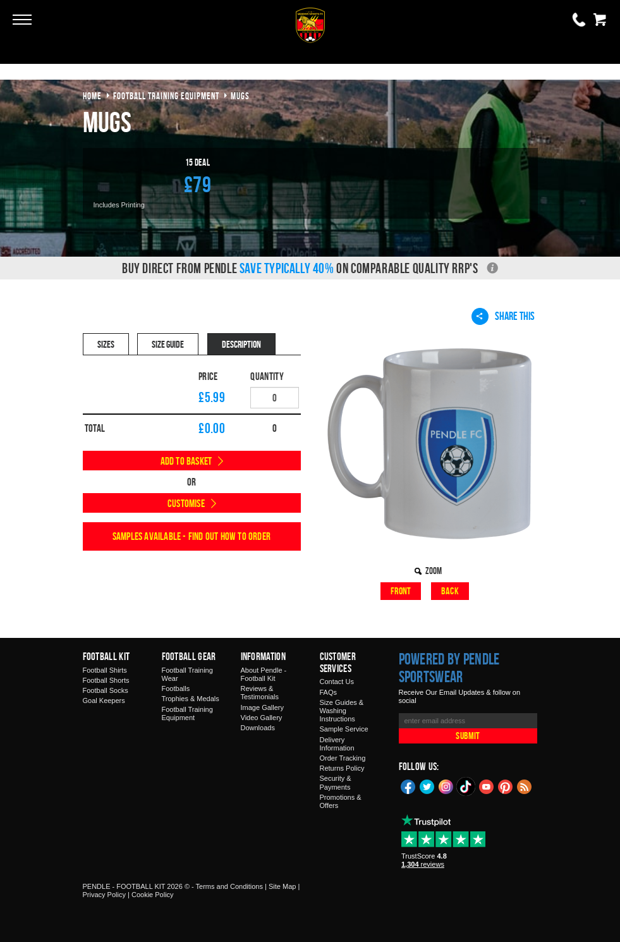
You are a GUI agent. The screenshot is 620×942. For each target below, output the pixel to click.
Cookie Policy (152, 894)
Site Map (282, 886)
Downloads (258, 727)
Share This (503, 316)
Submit (468, 735)
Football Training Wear (187, 674)
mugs (240, 96)
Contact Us (337, 681)
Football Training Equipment (187, 713)
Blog (524, 785)
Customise (186, 503)
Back (450, 590)
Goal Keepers (104, 700)
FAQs (328, 692)
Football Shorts (106, 680)
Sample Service (344, 729)
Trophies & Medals (190, 698)
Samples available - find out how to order (191, 536)
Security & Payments (335, 782)
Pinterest (505, 785)
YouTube (486, 785)
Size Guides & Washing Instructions (342, 711)
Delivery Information (337, 744)
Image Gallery (262, 707)
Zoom (433, 570)
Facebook (408, 785)
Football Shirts (105, 670)
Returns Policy (342, 768)
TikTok (466, 786)
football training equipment (166, 96)
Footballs (176, 688)
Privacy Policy (104, 894)
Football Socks (105, 690)
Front (401, 590)
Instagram (446, 785)
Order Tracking (343, 758)
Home (92, 96)
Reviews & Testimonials (260, 692)
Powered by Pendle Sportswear (449, 668)
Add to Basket (186, 461)
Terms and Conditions (229, 886)
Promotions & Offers (341, 801)
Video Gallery (262, 717)
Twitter (427, 785)
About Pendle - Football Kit (264, 674)
